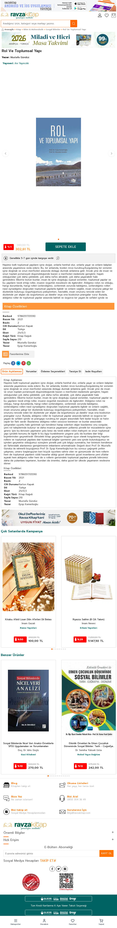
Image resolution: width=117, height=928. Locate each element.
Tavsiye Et (75, 371)
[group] (58, 152)
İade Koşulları (93, 371)
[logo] (20, 15)
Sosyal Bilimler (53, 29)
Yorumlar (31, 371)
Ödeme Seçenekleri (53, 371)
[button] (58, 239)
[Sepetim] (113, 16)
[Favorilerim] (106, 16)
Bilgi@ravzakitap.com (78, 813)
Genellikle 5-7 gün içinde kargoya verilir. (32, 258)
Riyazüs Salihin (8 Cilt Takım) (88, 619)
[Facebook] (52, 869)
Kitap (18, 29)
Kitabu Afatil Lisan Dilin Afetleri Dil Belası (28, 619)
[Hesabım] (99, 16)
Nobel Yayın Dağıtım (88, 754)
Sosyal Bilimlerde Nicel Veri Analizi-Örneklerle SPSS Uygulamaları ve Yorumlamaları (28, 745)
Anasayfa (8, 29)
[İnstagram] (65, 869)
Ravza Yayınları (28, 628)
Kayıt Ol (106, 853)
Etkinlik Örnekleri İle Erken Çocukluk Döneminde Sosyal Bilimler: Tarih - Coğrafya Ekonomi (88, 745)
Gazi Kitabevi (28, 754)
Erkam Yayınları (88, 628)
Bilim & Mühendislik (33, 29)
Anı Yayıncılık (16, 63)
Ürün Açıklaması (12, 371)
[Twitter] (58, 869)
